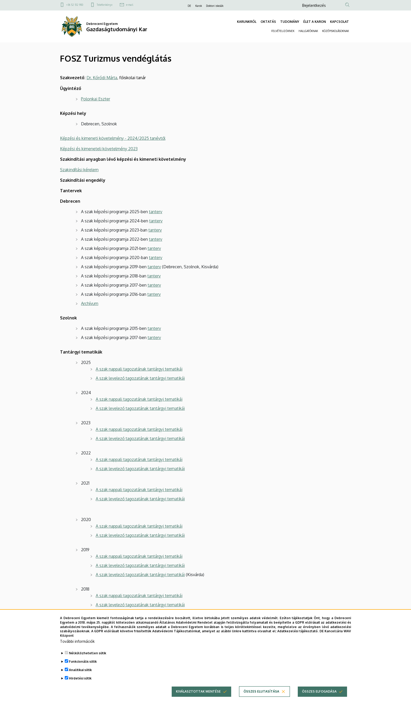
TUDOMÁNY (289, 22)
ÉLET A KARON (314, 22)
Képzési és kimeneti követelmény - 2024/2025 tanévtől (112, 138)
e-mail (129, 4)
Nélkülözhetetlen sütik (87, 653)
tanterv (155, 211)
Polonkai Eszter (95, 98)
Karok (198, 5)
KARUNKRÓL (246, 22)
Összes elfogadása (319, 691)
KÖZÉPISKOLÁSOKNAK (335, 31)
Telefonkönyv (104, 4)
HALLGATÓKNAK (308, 31)
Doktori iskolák (214, 5)
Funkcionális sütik (83, 661)
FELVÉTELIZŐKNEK (282, 31)
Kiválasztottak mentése (198, 691)
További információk (77, 641)
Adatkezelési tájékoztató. (297, 631)
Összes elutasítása (261, 691)
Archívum (89, 303)
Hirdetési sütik (80, 678)
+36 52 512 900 (74, 4)
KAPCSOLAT (339, 22)
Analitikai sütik (80, 670)
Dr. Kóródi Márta (101, 77)
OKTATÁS (268, 22)
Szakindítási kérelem (79, 169)
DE (189, 5)
